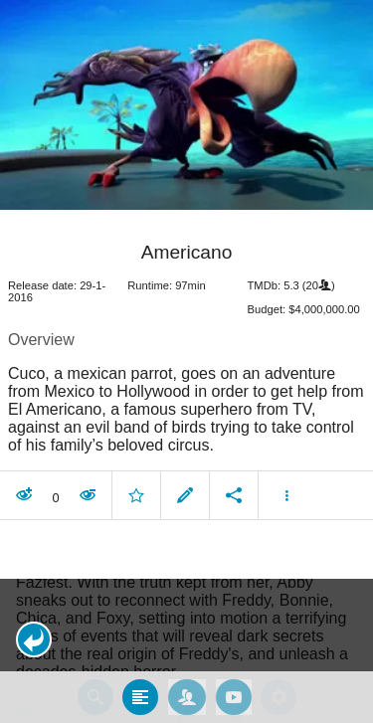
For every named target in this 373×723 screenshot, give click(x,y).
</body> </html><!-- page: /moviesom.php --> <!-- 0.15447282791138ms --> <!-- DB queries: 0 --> (186, 361)
